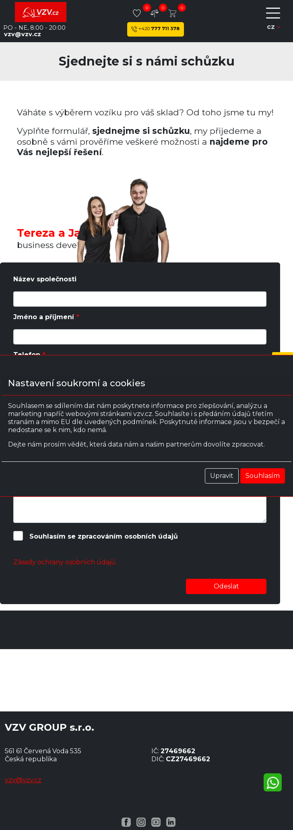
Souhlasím (263, 476)
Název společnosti (44, 279)
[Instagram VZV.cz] (141, 821)
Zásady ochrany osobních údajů (64, 562)
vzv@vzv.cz (22, 34)
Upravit (221, 476)
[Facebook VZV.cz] (126, 821)
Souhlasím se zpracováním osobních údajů (103, 536)
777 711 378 (155, 29)
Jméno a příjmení (43, 317)
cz (273, 27)
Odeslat (226, 586)
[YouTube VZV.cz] (156, 821)
